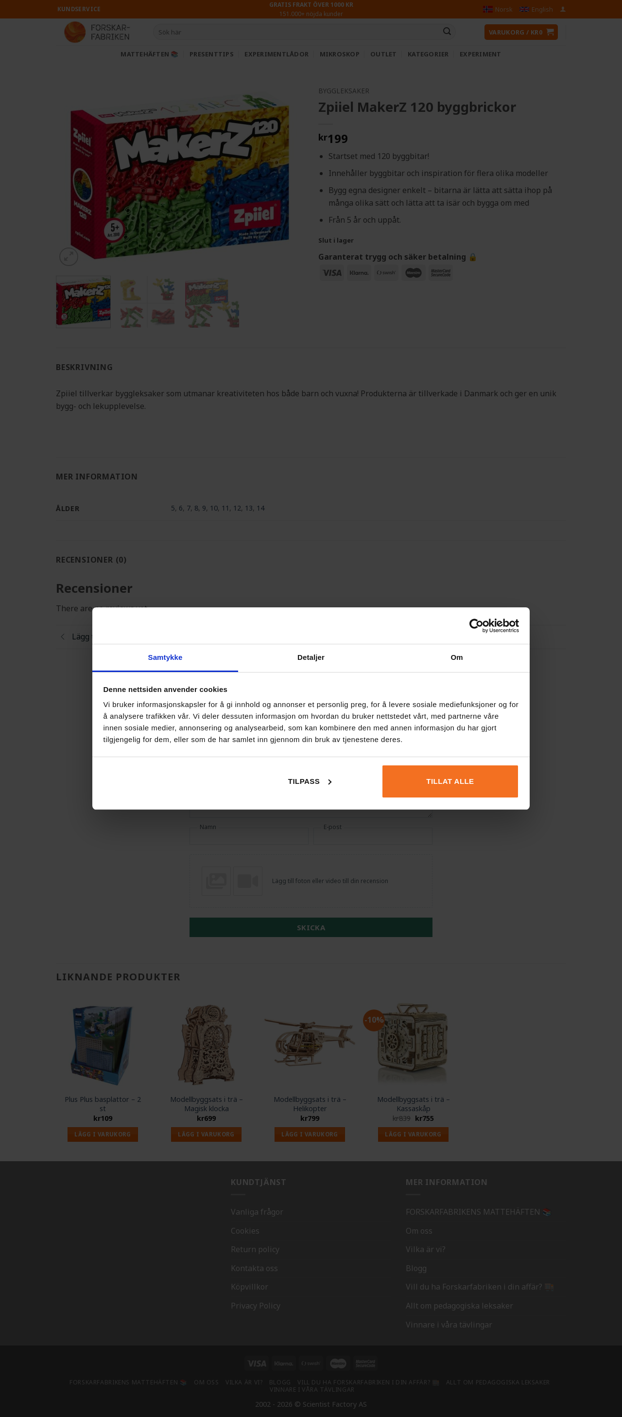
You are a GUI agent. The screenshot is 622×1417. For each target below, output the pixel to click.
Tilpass (309, 781)
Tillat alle (450, 781)
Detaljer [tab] (311, 657)
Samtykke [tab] (165, 657)
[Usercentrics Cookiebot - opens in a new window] (476, 626)
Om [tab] (456, 657)
